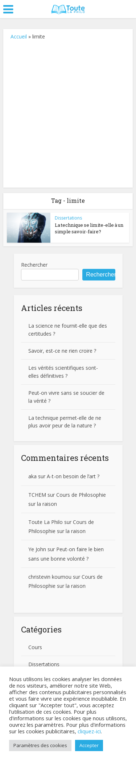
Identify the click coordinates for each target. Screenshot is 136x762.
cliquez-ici (89, 731)
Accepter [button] (89, 745)
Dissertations (68, 218)
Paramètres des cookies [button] (40, 745)
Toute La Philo (45, 522)
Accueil (19, 36)
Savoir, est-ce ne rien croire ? (62, 350)
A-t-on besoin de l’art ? (73, 476)
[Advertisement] (68, 112)
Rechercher (34, 264)
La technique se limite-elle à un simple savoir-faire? (89, 228)
